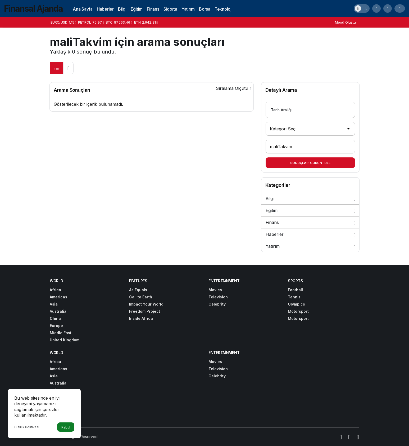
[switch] (362, 8)
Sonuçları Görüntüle (310, 163)
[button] (387, 8)
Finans (310, 222)
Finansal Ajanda (33, 8)
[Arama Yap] (376, 8)
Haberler (310, 234)
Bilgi (310, 198)
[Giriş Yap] (399, 8)
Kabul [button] (65, 427)
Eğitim (310, 210)
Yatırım (310, 246)
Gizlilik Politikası (26, 427)
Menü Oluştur (346, 22)
